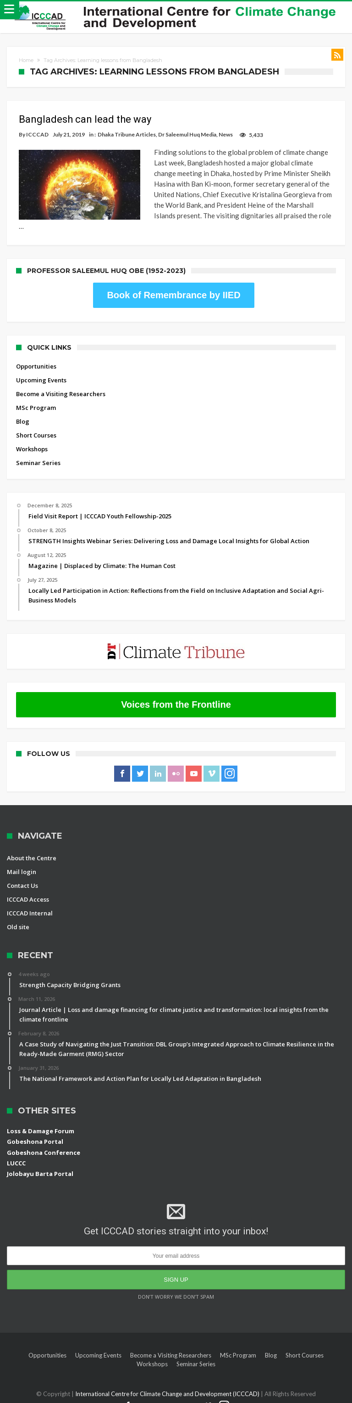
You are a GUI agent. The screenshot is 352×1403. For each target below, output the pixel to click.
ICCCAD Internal (30, 902)
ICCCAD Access (28, 889)
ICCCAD (37, 134)
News (226, 134)
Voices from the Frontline (176, 694)
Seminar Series (38, 452)
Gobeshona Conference (43, 1142)
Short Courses (36, 424)
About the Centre (31, 847)
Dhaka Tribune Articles (127, 134)
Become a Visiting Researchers (60, 383)
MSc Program (36, 397)
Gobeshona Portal (35, 1131)
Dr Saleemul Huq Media (187, 134)
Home (26, 60)
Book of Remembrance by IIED (173, 284)
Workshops (32, 438)
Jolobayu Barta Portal (40, 1163)
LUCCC (16, 1152)
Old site (18, 916)
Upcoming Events (41, 369)
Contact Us (22, 875)
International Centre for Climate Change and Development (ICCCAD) (168, 1383)
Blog (22, 411)
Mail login (21, 861)
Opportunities (36, 356)
